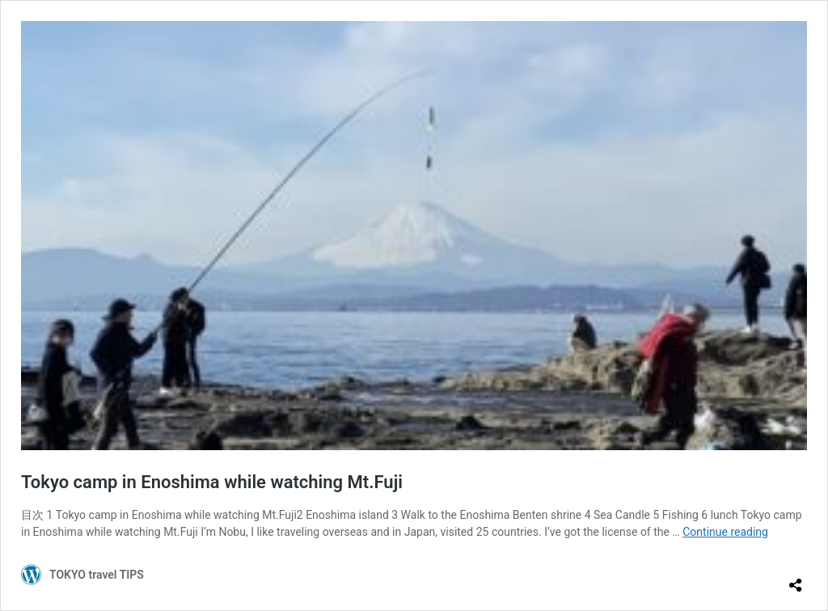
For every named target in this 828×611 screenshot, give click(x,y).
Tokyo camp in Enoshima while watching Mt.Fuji (212, 482)
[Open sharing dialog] (795, 578)
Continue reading (725, 531)
